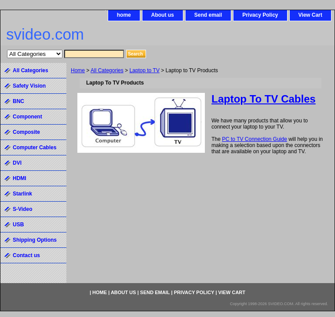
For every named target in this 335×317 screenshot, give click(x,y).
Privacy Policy (260, 15)
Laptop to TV (144, 70)
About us (162, 15)
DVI (17, 163)
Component (27, 117)
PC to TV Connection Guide (254, 139)
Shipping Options (35, 240)
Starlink (22, 194)
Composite (26, 132)
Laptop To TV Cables (263, 99)
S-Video (22, 209)
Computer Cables (34, 147)
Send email (208, 15)
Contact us (26, 255)
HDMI (19, 178)
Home (78, 70)
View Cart (310, 15)
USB (18, 224)
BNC (18, 101)
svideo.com (45, 34)
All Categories (107, 70)
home (124, 15)
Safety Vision (29, 86)
